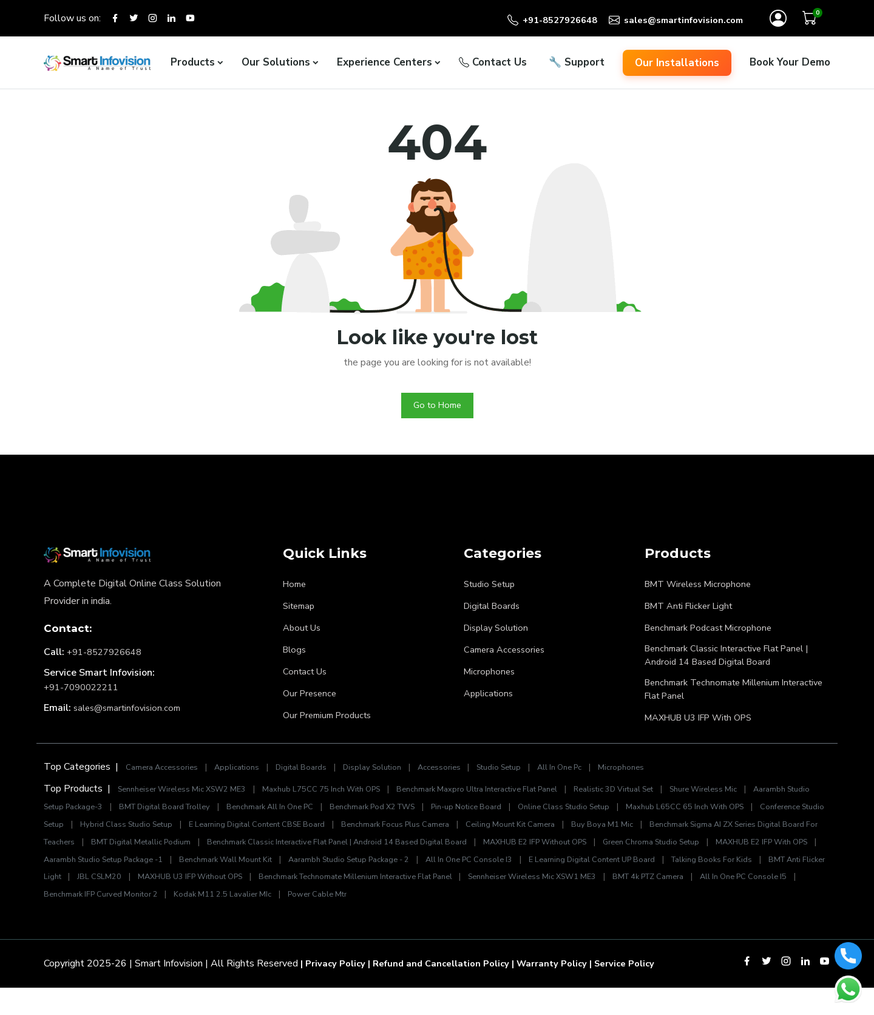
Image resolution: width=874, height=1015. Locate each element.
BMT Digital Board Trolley (242, 817)
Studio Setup (492, 589)
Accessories (460, 776)
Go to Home (437, 409)
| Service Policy (643, 990)
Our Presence (311, 698)
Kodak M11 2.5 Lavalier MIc (702, 904)
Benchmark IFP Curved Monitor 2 (572, 904)
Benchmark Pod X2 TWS (470, 817)
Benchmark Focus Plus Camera (574, 834)
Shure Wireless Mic (762, 799)
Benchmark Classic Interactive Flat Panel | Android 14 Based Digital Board (734, 662)
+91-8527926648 (108, 657)
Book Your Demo (790, 66)
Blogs (295, 654)
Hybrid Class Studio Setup (281, 834)
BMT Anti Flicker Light (693, 610)
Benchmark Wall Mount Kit (556, 869)
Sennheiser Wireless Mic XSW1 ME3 (213, 904)
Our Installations (677, 66)
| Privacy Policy (334, 990)
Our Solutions (276, 66)
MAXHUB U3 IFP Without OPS (583, 886)
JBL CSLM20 (485, 886)
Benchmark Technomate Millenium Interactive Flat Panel (718, 698)
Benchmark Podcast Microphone (713, 632)
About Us (304, 632)
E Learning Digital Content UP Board (171, 886)
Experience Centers (384, 66)
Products (193, 66)
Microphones (491, 676)
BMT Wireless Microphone (703, 589)
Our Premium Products (331, 720)
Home (296, 589)
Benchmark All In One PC (357, 817)
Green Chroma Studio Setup (165, 869)
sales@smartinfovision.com (131, 712)
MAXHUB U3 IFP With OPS (706, 727)
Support (577, 66)
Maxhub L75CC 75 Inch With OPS (340, 799)
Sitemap (301, 610)
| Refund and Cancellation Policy (447, 990)
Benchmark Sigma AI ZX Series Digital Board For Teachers (186, 851)
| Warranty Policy (565, 990)
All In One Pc (591, 776)
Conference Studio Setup (165, 834)
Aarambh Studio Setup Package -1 (421, 869)
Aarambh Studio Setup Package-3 (109, 817)
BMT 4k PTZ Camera (340, 904)
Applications (490, 698)
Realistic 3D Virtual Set (663, 799)
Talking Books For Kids (301, 886)
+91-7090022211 (85, 692)
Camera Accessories (507, 654)
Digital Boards (494, 610)
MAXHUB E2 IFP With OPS (287, 869)
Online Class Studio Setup (680, 817)
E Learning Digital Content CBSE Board (423, 834)
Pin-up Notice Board (573, 817)
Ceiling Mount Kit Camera (699, 834)
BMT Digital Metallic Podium (369, 851)
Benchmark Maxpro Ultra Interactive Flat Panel (511, 799)
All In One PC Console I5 (445, 904)
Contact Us (493, 66)
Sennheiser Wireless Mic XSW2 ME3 (189, 799)
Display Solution (499, 632)
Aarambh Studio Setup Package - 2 (692, 869)
